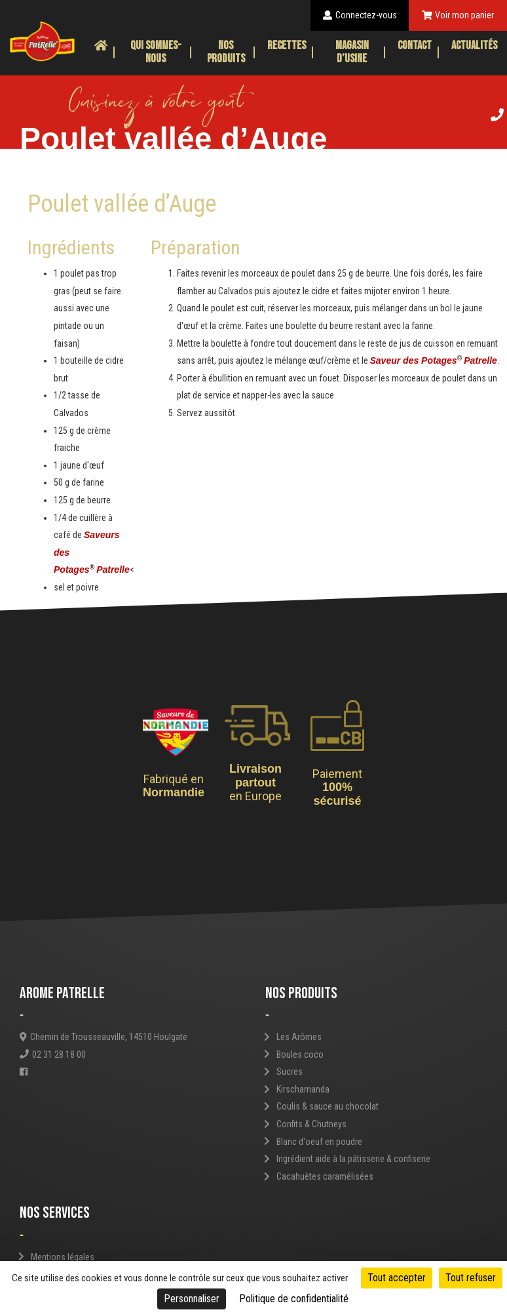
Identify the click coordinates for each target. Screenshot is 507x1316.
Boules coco (300, 1054)
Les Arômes (299, 1037)
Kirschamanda (302, 1089)
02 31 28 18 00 (53, 1054)
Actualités (474, 45)
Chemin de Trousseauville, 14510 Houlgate (103, 1037)
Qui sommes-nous (155, 52)
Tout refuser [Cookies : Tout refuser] (470, 1277)
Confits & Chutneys (311, 1124)
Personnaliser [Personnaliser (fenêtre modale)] (191, 1298)
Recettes (286, 45)
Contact (415, 45)
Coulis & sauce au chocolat (327, 1106)
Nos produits (226, 52)
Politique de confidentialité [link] (293, 1298)
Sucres (289, 1071)
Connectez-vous (360, 15)
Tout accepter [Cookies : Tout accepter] (396, 1277)
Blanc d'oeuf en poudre (319, 1141)
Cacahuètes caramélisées (324, 1176)
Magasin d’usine (352, 52)
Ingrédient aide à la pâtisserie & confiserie (353, 1158)
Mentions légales (62, 1257)
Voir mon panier (458, 15)
